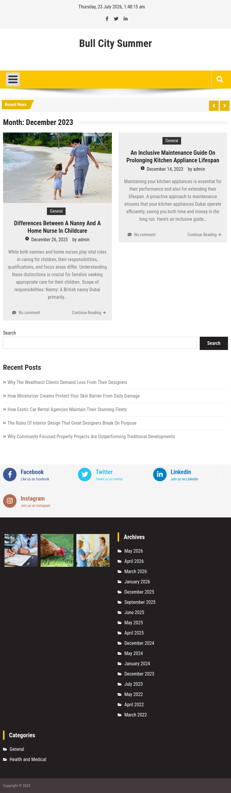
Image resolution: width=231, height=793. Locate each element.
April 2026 (134, 561)
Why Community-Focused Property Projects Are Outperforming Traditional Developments (91, 436)
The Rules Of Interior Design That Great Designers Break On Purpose (72, 423)
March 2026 (135, 571)
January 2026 (137, 582)
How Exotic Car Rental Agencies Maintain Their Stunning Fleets (67, 409)
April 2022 (134, 704)
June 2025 (134, 612)
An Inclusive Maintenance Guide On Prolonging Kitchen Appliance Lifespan (172, 156)
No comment (29, 312)
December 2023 (139, 674)
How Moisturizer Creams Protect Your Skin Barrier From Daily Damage (74, 396)
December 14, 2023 (165, 169)
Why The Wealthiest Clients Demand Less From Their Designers (67, 382)
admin (84, 239)
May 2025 (133, 623)
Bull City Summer (115, 44)
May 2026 (133, 551)
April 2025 (134, 633)
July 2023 (133, 684)
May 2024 (133, 653)
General (56, 211)
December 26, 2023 (49, 239)
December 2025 (139, 592)
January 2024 (137, 664)
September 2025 (140, 602)
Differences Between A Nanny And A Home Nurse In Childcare (57, 227)
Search (9, 333)
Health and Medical (28, 759)
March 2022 (135, 715)
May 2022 (133, 694)
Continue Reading (86, 312)
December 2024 (139, 643)
